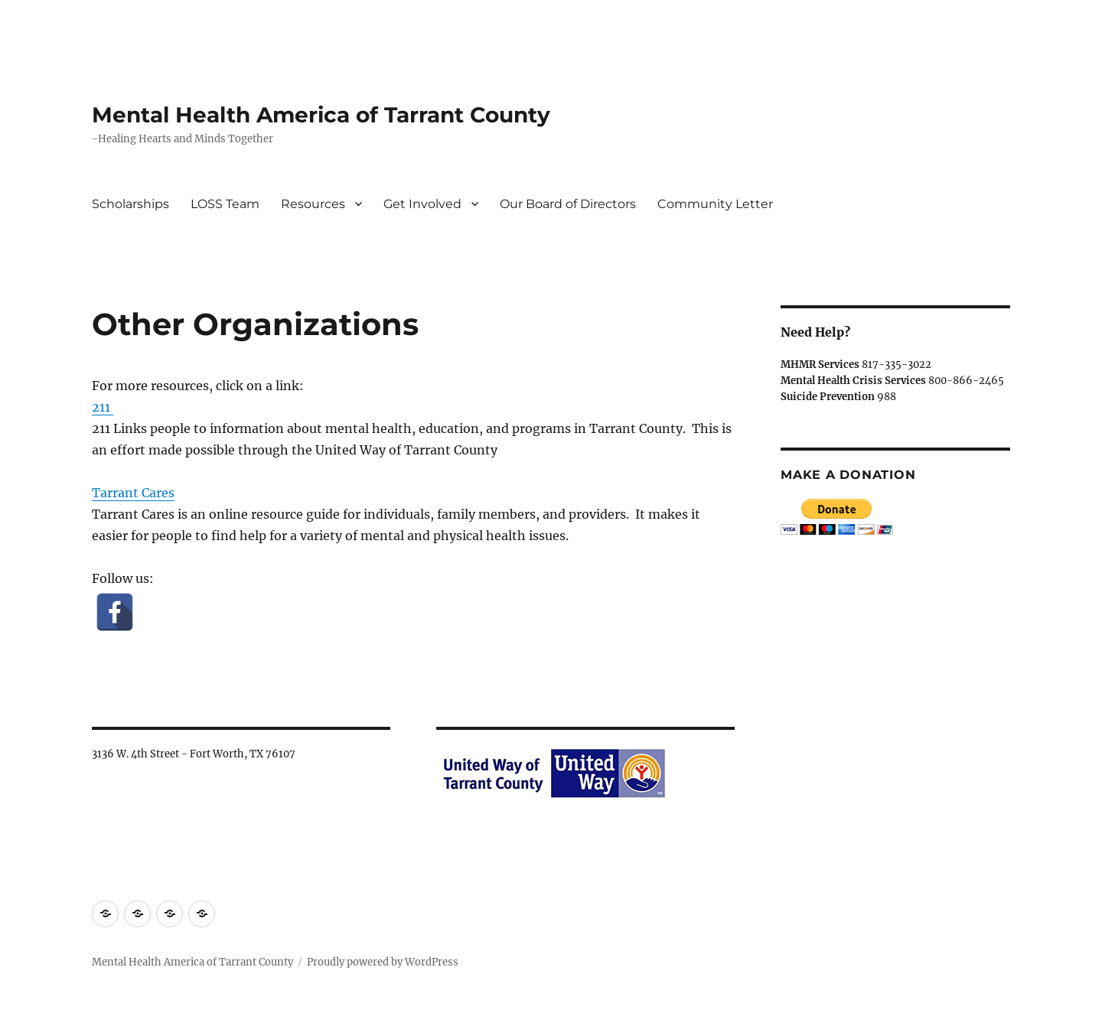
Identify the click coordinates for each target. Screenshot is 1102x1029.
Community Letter (715, 204)
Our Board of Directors (568, 204)
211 (102, 407)
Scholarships (130, 204)
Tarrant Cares (133, 492)
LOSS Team (225, 204)
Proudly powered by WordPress (382, 962)
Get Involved (422, 204)
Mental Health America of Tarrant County (321, 115)
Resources (313, 204)
